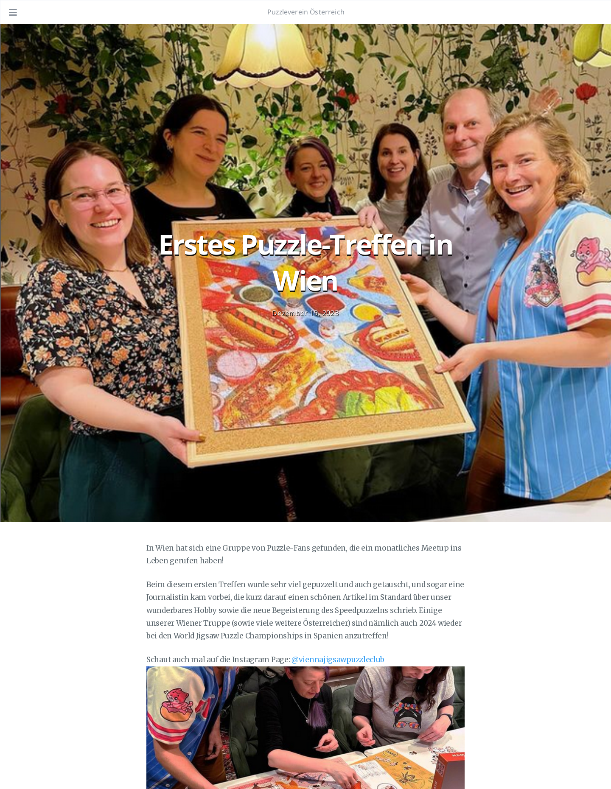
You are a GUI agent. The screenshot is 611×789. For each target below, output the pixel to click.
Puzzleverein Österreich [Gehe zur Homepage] (306, 12)
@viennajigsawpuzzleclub (337, 659)
